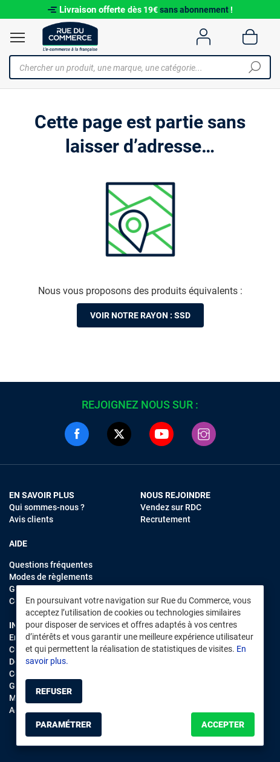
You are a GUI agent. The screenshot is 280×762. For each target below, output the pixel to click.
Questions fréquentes (51, 565)
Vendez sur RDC (170, 507)
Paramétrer (63, 724)
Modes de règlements (51, 577)
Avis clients (31, 519)
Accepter (222, 724)
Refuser (54, 691)
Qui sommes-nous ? (47, 507)
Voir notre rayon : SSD (140, 315)
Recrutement (165, 519)
